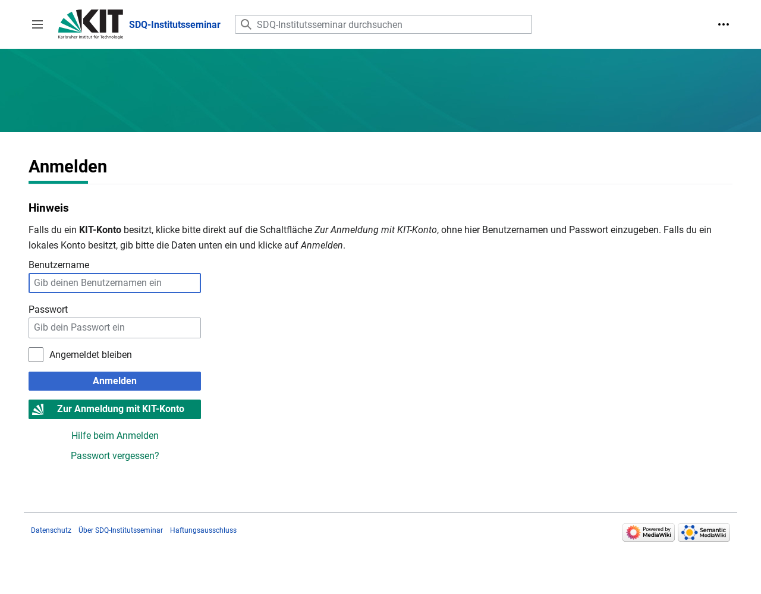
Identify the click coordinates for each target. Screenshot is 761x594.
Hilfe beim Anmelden (115, 435)
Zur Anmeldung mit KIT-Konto (120, 408)
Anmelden (115, 380)
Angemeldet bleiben (90, 354)
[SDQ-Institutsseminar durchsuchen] (383, 24)
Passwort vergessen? (115, 455)
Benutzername (59, 265)
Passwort (48, 309)
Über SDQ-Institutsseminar (120, 530)
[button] (37, 24)
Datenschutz (51, 530)
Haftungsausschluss (203, 530)
